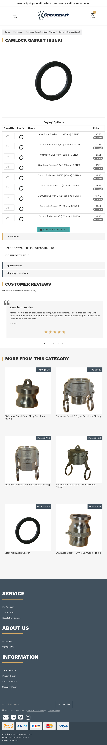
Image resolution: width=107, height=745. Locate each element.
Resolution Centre (11, 618)
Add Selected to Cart (53, 229)
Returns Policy (9, 681)
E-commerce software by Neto (15, 737)
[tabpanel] (55, 319)
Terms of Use (9, 670)
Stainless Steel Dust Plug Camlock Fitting (25, 417)
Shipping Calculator (17, 273)
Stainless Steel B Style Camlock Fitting (78, 416)
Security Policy (9, 687)
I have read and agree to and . (31, 711)
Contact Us (8, 647)
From (44, 370)
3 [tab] (53, 343)
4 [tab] (58, 343)
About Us (7, 641)
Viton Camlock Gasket (17, 552)
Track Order (8, 612)
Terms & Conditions (35, 711)
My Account (8, 607)
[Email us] (6, 717)
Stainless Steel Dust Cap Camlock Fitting (76, 485)
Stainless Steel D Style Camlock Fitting (27, 484)
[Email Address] (28, 704)
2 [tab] (49, 343)
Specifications (14, 265)
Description (13, 236)
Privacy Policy (9, 676)
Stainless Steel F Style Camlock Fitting (78, 552)
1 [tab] (44, 343)
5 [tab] (62, 343)
